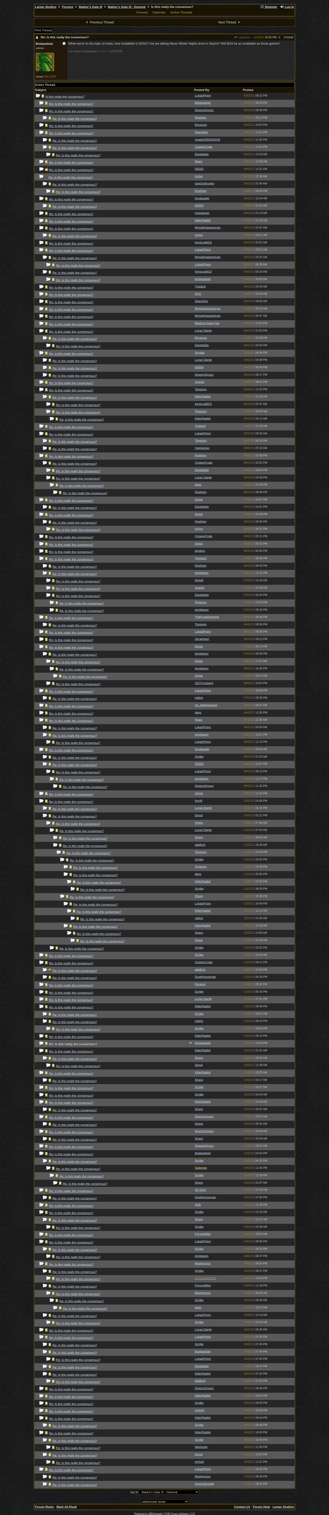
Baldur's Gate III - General (127, 7)
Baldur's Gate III (90, 7)
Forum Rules (44, 1507)
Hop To (134, 1492)
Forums (67, 7)
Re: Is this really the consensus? (65, 37)
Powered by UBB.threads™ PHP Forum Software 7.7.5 (164, 1513)
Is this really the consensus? (64, 96)
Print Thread (43, 30)
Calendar (159, 12)
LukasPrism (242, 37)
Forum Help (261, 1507)
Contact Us (242, 1507)
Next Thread (229, 22)
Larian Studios (46, 7)
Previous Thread (99, 22)
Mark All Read (67, 1507)
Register (268, 7)
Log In (287, 7)
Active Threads (181, 12)
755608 (289, 37)
